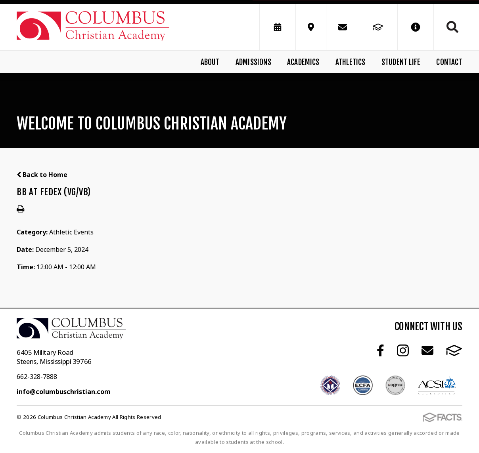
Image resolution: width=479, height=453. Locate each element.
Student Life (400, 62)
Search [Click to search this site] (452, 27)
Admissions (253, 62)
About (210, 62)
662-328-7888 (37, 376)
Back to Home (42, 174)
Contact (449, 62)
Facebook (380, 350)
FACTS (454, 350)
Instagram (403, 350)
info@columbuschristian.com (64, 391)
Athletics (350, 62)
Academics (303, 62)
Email (427, 350)
